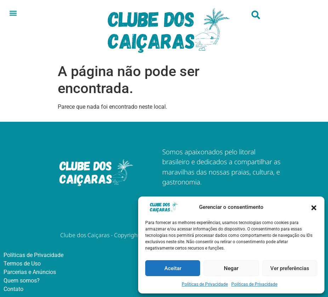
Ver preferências (289, 268)
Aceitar (172, 268)
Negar (231, 268)
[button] (313, 207)
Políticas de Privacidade (205, 284)
